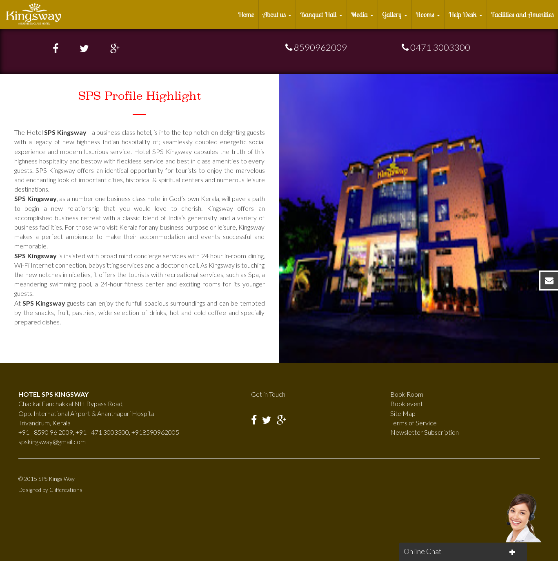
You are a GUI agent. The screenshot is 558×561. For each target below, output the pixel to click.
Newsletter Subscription (424, 432)
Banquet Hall (321, 14)
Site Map (403, 413)
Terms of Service (413, 423)
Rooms (428, 14)
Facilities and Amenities (522, 14)
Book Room (406, 394)
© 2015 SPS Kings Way (46, 478)
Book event (406, 403)
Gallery (394, 14)
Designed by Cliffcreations (50, 489)
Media (362, 14)
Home (246, 14)
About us (277, 14)
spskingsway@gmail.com (52, 441)
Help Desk (465, 14)
